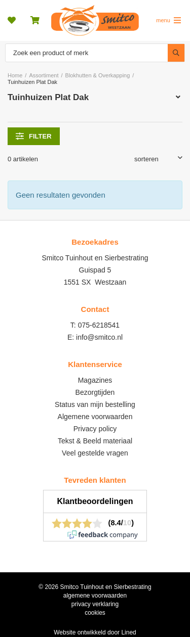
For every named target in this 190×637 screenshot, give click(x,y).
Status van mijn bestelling (95, 404)
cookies (95, 612)
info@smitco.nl (99, 337)
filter (34, 136)
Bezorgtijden (95, 392)
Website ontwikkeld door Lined (95, 632)
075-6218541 (99, 325)
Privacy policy (95, 429)
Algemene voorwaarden (95, 417)
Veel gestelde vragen (95, 453)
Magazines (95, 380)
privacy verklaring (95, 604)
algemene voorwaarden (95, 595)
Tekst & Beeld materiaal (95, 441)
